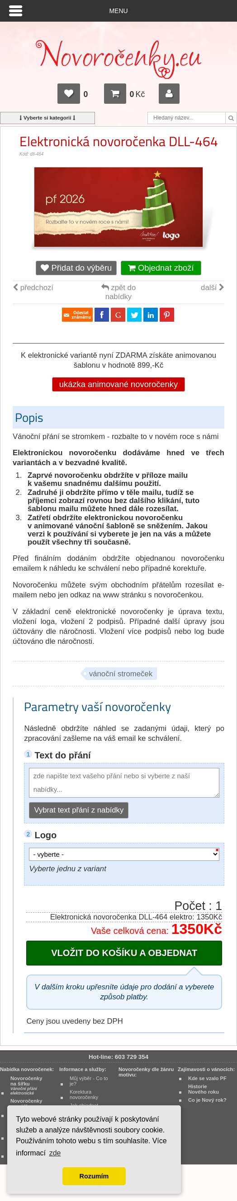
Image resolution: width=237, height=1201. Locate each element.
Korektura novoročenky (84, 1094)
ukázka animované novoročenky (118, 384)
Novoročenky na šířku (26, 1085)
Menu (118, 10)
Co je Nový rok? (207, 1100)
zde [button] (55, 1153)
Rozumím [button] (94, 1176)
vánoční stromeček (120, 674)
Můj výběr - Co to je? (89, 1081)
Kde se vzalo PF (207, 1078)
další (212, 287)
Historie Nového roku (203, 1089)
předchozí (33, 287)
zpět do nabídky (118, 292)
